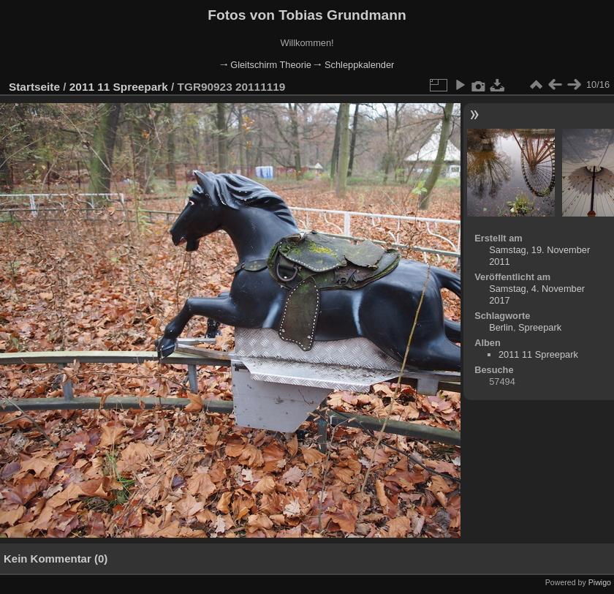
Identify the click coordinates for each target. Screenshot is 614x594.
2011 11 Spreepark (118, 86)
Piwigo (599, 582)
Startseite (34, 86)
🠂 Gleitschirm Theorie (265, 64)
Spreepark (539, 327)
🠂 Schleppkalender (354, 64)
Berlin (501, 327)
